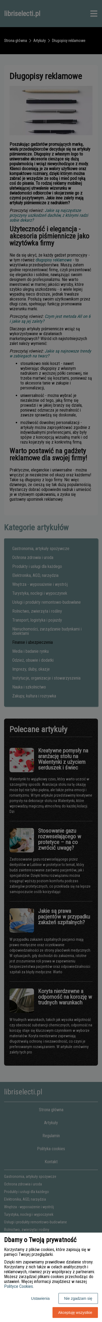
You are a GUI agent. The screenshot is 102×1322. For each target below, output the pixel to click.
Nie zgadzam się (78, 1298)
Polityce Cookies (18, 1286)
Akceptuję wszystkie (75, 1312)
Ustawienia (40, 1298)
